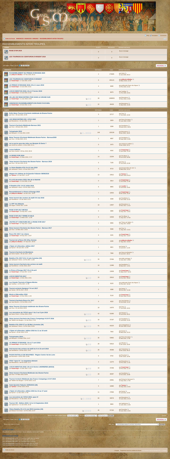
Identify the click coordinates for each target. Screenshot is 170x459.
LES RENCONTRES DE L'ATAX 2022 (22, 119)
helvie (123, 73)
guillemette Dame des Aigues (129, 85)
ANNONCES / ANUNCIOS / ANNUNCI (27, 38)
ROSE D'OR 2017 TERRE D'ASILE (21, 216)
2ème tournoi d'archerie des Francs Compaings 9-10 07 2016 (31, 318)
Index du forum (10, 38)
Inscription (155, 35)
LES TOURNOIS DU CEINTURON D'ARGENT (25, 79)
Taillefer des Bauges (17, 320)
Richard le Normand (127, 379)
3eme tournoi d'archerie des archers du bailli (25, 264)
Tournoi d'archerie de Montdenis (21, 252)
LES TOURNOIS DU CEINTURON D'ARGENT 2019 (27, 57)
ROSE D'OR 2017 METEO (18, 210)
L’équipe (116, 450)
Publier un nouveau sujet (161, 65)
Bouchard (14, 356)
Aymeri (13, 247)
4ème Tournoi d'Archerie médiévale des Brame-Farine (29, 306)
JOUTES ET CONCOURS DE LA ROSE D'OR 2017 (27, 222)
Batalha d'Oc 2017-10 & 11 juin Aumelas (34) (25, 258)
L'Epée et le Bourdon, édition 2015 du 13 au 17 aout (28, 391)
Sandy (13, 290)
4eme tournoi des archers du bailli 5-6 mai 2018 (26, 198)
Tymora (13, 175)
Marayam (14, 133)
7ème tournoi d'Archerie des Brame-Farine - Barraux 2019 (30, 161)
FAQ (148, 35)
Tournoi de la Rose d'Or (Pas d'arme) (22, 240)
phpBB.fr (97, 455)
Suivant (164, 415)
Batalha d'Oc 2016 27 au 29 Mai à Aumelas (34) (26, 324)
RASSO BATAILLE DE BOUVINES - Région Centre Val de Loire (32, 355)
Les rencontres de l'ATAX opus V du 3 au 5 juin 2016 (28, 312)
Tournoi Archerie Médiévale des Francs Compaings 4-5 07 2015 (32, 379)
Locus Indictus (14, 149)
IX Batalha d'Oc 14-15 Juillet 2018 (21, 186)
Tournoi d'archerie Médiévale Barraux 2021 (25, 125)
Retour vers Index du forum (11, 424)
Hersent (123, 312)
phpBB (77, 453)
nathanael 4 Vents (16, 169)
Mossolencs (124, 97)
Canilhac (123, 91)
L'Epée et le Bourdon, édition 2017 (22, 246)
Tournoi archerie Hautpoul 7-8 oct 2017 (23, 288)
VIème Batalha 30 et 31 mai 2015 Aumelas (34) (26, 409)
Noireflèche (124, 125)
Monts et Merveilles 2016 (18, 294)
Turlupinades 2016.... (16, 337)
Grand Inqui (15, 80)
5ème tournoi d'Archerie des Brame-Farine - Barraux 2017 (30, 228)
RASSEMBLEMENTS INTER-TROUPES (51, 38)
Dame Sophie (15, 253)
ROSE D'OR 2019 (15, 50)
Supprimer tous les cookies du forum (130, 450)
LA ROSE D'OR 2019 (16, 155)
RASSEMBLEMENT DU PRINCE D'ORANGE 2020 (27, 73)
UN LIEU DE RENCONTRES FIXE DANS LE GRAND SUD (29, 97)
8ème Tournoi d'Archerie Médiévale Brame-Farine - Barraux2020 (32, 137)
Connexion (163, 35)
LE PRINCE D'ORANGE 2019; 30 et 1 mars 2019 (26, 85)
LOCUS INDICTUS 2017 (17, 276)
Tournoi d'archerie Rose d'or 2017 (21, 300)
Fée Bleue (124, 156)
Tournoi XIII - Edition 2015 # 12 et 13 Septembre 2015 (28, 403)
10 (90, 133)
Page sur (13, 65)
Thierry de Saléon (126, 222)
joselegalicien (125, 325)
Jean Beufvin (15, 302)
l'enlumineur (124, 349)
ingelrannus (14, 404)
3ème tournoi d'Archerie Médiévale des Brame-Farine (29, 373)
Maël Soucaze (86, 455)
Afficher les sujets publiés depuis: (63, 415)
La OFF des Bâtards (16, 204)
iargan (13, 205)
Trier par (88, 415)
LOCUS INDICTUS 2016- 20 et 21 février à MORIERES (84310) (31, 367)
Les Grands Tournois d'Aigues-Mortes (23, 282)
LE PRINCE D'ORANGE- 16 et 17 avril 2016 (24, 343)
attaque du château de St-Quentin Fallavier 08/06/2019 (29, 174)
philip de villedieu (16, 74)
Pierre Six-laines (126, 119)
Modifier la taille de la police (164, 39)
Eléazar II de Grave (17, 410)
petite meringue (125, 258)
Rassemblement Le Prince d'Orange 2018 (24, 192)
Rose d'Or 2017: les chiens (19, 234)
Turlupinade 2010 (15, 131)
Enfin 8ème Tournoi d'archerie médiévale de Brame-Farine (30, 113)
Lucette (123, 186)
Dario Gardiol (15, 151)
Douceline (124, 409)
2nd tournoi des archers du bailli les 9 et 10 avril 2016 (29, 349)
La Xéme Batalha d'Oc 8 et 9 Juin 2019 (23, 167)
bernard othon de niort (127, 168)
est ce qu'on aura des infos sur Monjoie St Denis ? (27, 143)
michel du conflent (16, 145)
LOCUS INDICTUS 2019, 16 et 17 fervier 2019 (25, 91)
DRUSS (123, 343)
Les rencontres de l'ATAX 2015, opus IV (23, 397)
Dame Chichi (15, 314)
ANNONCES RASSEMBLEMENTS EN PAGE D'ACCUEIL (29, 103)
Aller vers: (112, 424)
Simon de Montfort (126, 252)
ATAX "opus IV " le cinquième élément (23, 361)
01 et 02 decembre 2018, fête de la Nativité (24, 180)
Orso (12, 115)
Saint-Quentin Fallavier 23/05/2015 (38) (23, 385)
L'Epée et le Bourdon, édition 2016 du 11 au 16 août (28, 330)
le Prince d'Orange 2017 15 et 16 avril (23, 270)
